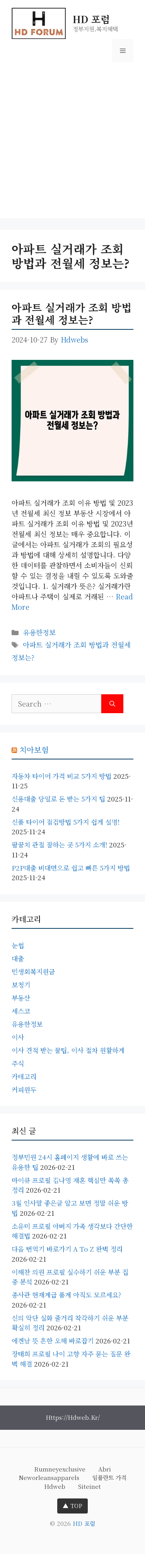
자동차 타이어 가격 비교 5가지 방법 (61, 776)
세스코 (21, 1011)
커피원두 (24, 1089)
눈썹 (18, 945)
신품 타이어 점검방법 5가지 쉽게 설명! (65, 822)
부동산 (21, 997)
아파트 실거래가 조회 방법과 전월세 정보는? (71, 313)
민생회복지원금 (33, 971)
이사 (18, 1037)
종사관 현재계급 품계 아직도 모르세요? (66, 1294)
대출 (18, 958)
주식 (18, 1063)
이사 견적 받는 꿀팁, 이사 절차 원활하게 (68, 1050)
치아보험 (34, 749)
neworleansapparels (49, 1477)
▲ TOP (72, 1506)
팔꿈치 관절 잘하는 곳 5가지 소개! (59, 844)
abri (104, 1469)
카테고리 (24, 1076)
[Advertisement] (72, 146)
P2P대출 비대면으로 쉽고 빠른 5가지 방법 (71, 867)
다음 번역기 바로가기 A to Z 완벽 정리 (67, 1249)
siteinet (89, 1486)
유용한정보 (39, 632)
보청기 (21, 984)
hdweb (54, 1486)
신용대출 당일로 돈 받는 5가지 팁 (58, 798)
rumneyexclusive (59, 1469)
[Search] (112, 703)
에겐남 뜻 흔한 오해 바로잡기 (53, 1340)
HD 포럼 (91, 19)
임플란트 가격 (109, 1477)
